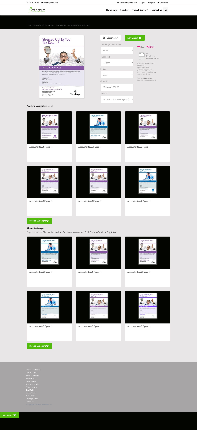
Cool (87, 232)
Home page (111, 10)
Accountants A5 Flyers (89, 147)
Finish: (103, 69)
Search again (110, 38)
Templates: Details (32, 384)
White (51, 232)
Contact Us (157, 10)
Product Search (140, 10)
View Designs (37, 25)
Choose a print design (33, 370)
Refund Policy (31, 393)
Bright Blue (111, 232)
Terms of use (30, 396)
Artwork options (31, 387)
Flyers (47, 25)
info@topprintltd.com (49, 3)
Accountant (78, 232)
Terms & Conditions (32, 375)
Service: (104, 93)
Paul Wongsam (61, 25)
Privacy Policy (30, 378)
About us (124, 10)
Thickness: (105, 57)
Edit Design (134, 38)
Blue (52, 25)
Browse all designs (39, 220)
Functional (67, 232)
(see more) (48, 106)
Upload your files (32, 399)
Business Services (98, 232)
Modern (58, 232)
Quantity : (105, 81)
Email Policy (30, 390)
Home (29, 25)
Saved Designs (31, 381)
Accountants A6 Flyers (139, 147)
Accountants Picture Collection (78, 25)
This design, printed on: (110, 44)
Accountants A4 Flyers (41, 147)
